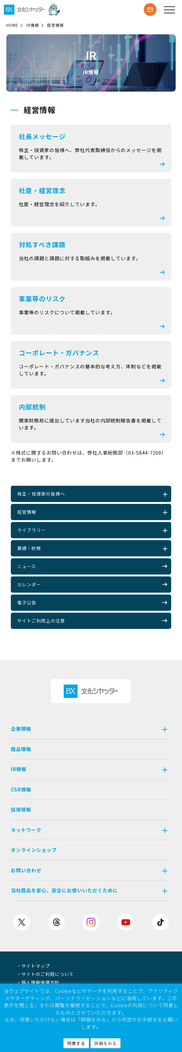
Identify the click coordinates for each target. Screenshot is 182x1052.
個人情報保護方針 (40, 982)
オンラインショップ (34, 849)
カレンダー (92, 584)
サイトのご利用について (47, 974)
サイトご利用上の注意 (92, 620)
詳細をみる (105, 1043)
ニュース (92, 566)
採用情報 (21, 809)
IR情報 (32, 25)
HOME (12, 25)
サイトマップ (35, 966)
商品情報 (21, 749)
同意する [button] (76, 1043)
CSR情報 (21, 789)
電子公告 (92, 602)
